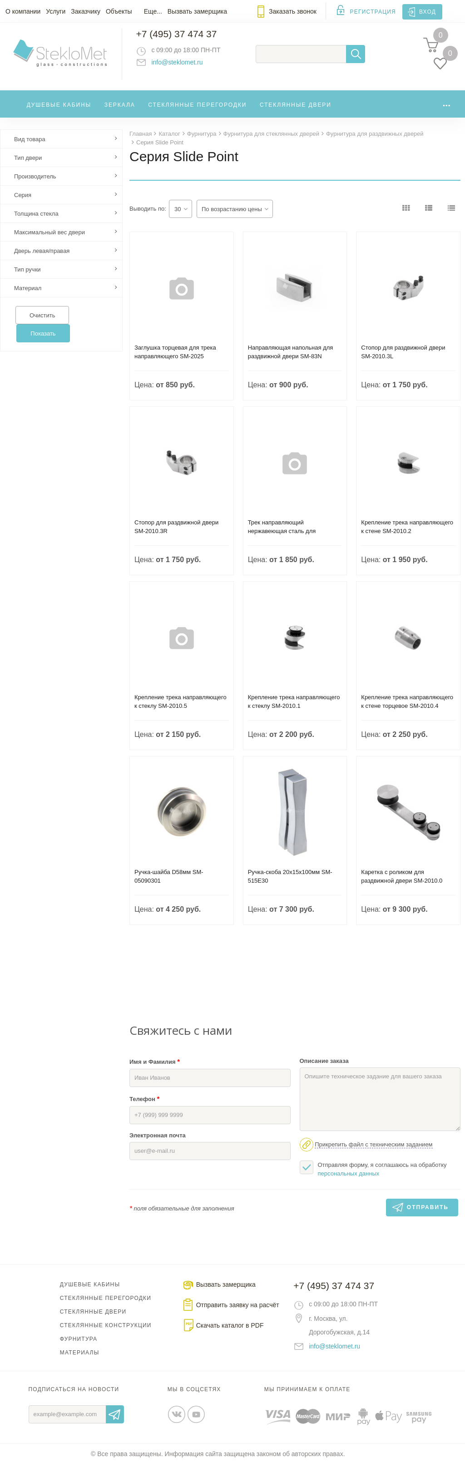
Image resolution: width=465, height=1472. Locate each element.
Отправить (115, 1422)
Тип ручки (27, 277)
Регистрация (373, 12)
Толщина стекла (36, 221)
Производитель (35, 184)
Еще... (153, 11)
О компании (22, 11)
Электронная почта (157, 1143)
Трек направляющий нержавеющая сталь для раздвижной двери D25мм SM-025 (294, 539)
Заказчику (85, 11)
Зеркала (119, 111)
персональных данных (349, 1181)
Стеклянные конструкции (106, 1333)
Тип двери (28, 165)
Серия (22, 202)
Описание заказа (324, 1068)
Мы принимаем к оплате (307, 1397)
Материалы (79, 1360)
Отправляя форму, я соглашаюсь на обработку (373, 1176)
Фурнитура (78, 1347)
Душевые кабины (59, 111)
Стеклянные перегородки (197, 111)
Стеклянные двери (295, 111)
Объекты (119, 11)
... (446, 109)
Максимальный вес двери (49, 240)
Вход (427, 12)
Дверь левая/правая (41, 258)
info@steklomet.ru (184, 65)
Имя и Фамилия (154, 1069)
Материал (27, 295)
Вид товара (29, 146)
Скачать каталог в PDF (230, 1333)
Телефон (144, 1106)
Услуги (55, 11)
